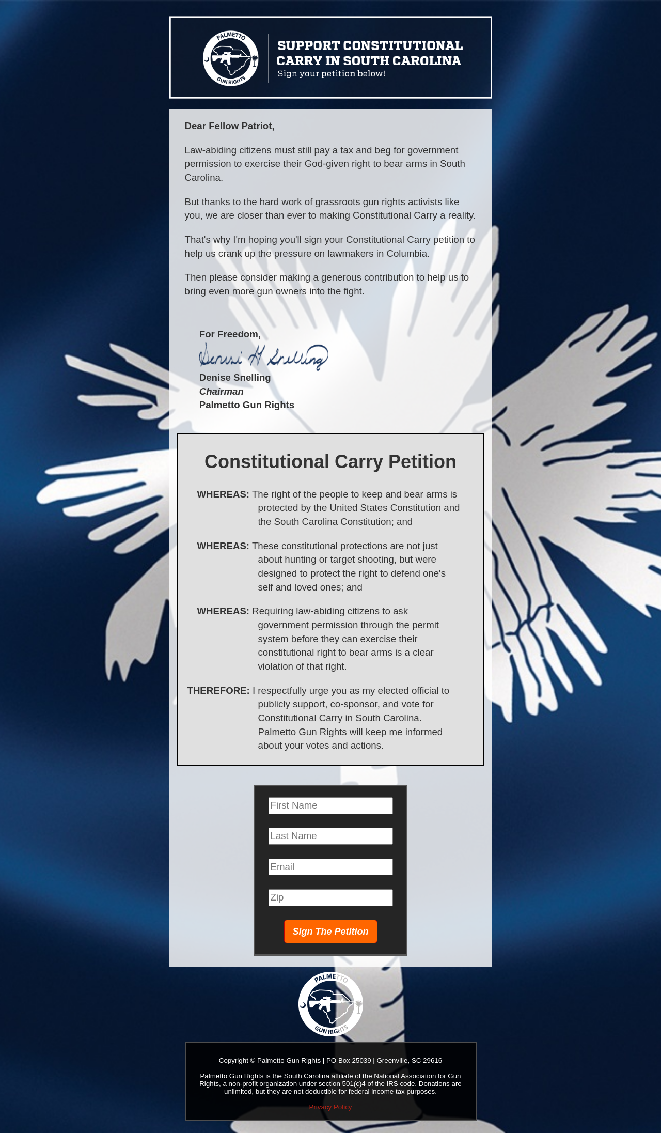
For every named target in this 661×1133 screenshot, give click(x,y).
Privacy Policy (330, 1107)
